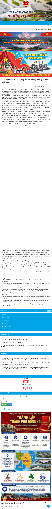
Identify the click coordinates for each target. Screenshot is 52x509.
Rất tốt (3, 301)
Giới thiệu (4, 217)
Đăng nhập (36, 492)
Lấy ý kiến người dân (7, 232)
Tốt (2, 303)
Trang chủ (15, 492)
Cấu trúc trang (23, 492)
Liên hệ (30, 492)
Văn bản (4, 226)
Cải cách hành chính (6, 229)
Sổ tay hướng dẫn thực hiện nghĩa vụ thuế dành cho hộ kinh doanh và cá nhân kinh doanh (24, 195)
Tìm (49, 213)
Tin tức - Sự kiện (6, 223)
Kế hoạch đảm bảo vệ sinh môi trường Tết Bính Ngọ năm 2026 (17, 189)
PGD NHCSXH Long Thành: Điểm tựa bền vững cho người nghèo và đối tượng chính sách (23, 182)
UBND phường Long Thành (45, 174)
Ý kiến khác (4, 304)
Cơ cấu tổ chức (5, 220)
